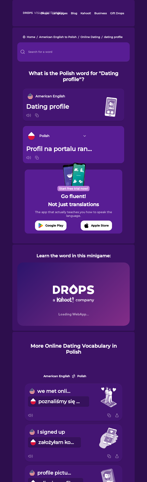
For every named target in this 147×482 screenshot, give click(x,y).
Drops (45, 13)
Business (100, 13)
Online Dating (90, 37)
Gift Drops (117, 13)
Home (31, 37)
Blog (74, 13)
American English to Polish (58, 37)
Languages (60, 13)
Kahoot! (85, 13)
